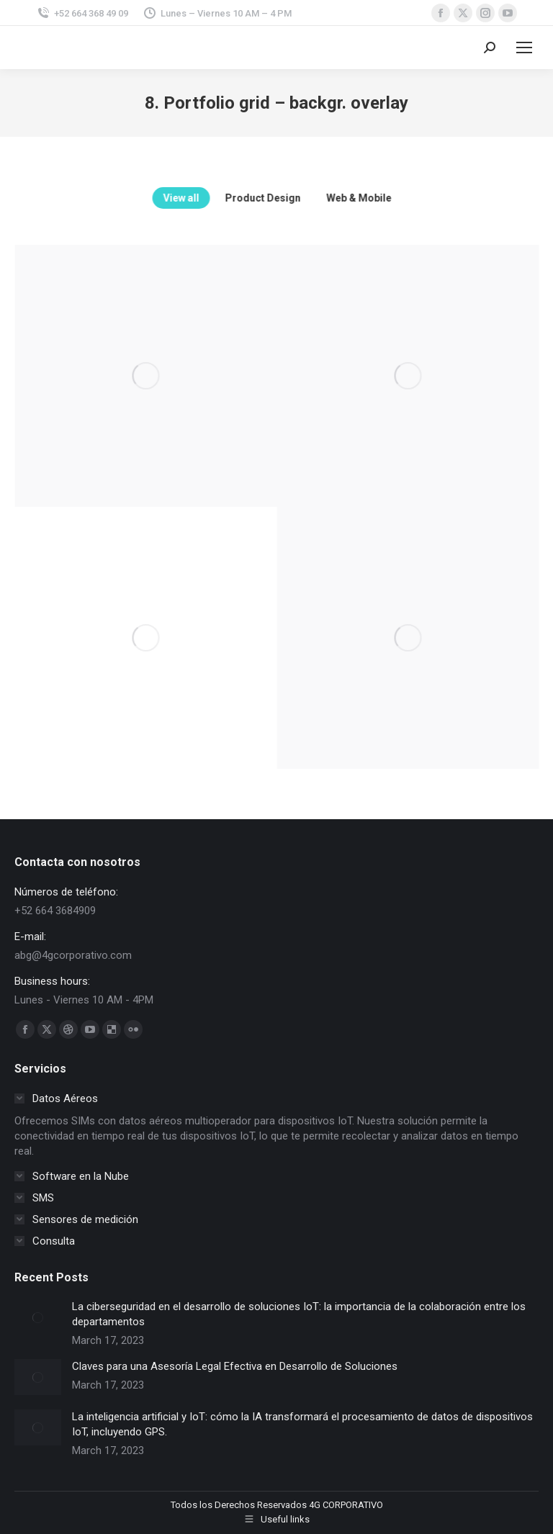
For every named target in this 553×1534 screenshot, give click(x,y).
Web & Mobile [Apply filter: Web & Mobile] (404, 198)
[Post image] (37, 1317)
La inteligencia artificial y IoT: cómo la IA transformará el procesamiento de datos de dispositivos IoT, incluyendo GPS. (302, 1424)
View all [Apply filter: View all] (226, 198)
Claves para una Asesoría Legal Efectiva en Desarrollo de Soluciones (234, 1366)
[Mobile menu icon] (524, 47)
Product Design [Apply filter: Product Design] (308, 198)
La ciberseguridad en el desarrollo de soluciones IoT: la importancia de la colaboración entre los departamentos (299, 1314)
